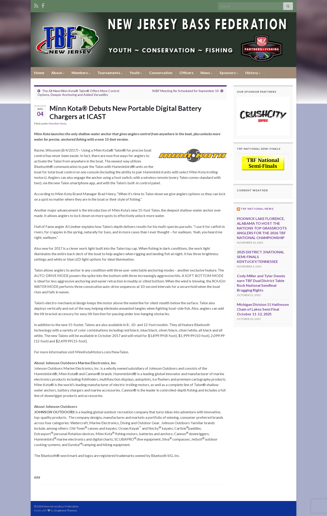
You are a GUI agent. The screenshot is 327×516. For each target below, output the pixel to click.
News (207, 72)
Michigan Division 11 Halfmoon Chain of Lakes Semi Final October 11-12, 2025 (263, 309)
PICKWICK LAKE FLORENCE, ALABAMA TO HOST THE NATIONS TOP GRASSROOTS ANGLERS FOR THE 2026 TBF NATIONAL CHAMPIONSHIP (262, 228)
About (57, 72)
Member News (58, 123)
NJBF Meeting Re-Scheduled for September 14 (185, 91)
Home (39, 72)
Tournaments (110, 72)
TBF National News (257, 208)
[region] (263, 116)
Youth (136, 72)
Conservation (160, 72)
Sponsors (229, 72)
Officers (186, 72)
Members (81, 72)
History (253, 72)
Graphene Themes (65, 510)
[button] (263, 116)
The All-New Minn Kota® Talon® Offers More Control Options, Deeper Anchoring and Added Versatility (78, 93)
